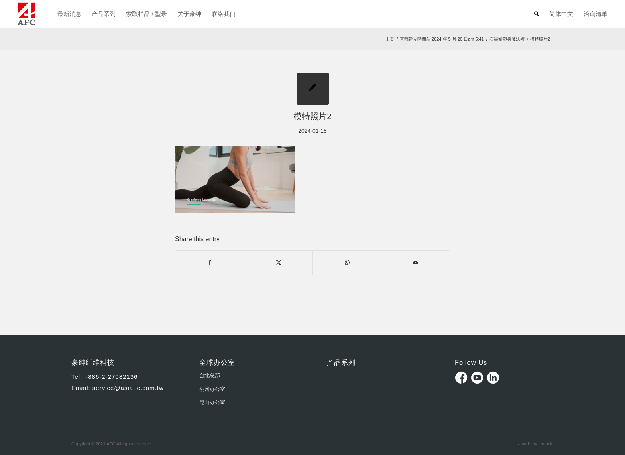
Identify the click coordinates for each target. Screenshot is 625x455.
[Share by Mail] (415, 262)
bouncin (546, 443)
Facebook (461, 377)
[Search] (536, 14)
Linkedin (493, 377)
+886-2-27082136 (111, 376)
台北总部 (209, 375)
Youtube (477, 377)
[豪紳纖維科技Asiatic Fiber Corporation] (26, 14)
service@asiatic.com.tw (128, 387)
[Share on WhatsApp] (347, 262)
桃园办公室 (212, 389)
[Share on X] (278, 262)
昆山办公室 (212, 402)
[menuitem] (69, 14)
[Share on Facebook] (209, 262)
